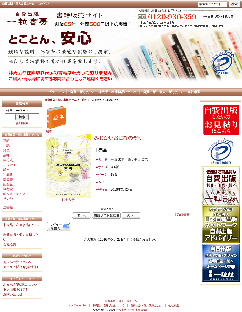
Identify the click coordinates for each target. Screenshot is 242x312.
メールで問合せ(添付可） (21, 267)
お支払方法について (17, 262)
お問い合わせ (13, 294)
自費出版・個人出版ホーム (18, 3)
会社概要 (194, 92)
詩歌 (6, 150)
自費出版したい (81, 92)
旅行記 (8, 189)
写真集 (8, 174)
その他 (8, 199)
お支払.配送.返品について (22, 284)
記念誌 (8, 184)
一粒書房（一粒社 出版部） (132, 309)
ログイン (43, 3)
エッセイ (9, 165)
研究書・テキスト (16, 194)
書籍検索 (22, 104)
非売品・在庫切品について (117, 92)
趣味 (6, 155)
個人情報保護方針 (16, 289)
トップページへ (53, 92)
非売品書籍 (182, 214)
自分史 (8, 160)
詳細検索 (22, 123)
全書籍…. (10, 207)
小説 (6, 145)
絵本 (84, 99)
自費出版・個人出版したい (162, 92)
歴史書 (8, 179)
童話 (6, 141)
